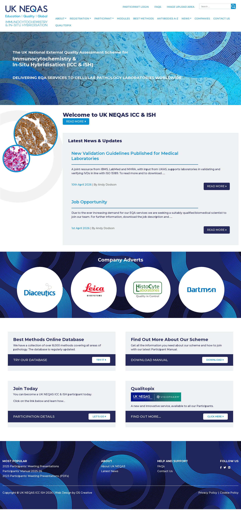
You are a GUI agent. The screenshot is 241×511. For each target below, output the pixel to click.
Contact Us (221, 20)
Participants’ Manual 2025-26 (22, 473)
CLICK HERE (215, 418)
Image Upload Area (180, 6)
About (59, 20)
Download (215, 361)
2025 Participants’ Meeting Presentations (31, 468)
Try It (101, 361)
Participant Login (136, 6)
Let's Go (99, 418)
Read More (75, 123)
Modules (123, 20)
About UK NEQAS (113, 468)
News (185, 20)
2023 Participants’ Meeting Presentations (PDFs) (36, 477)
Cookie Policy (229, 494)
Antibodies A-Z (167, 20)
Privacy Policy (207, 494)
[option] (120, 70)
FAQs (157, 6)
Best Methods (143, 20)
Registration (79, 20)
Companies (202, 20)
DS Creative (84, 494)
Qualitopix (63, 27)
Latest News (109, 473)
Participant (103, 20)
